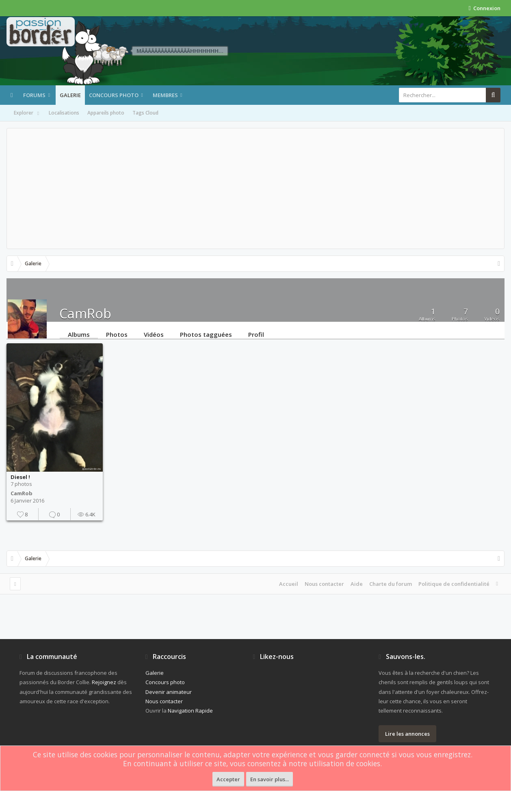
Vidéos (154, 334)
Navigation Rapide (190, 710)
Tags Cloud (145, 112)
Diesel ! (20, 477)
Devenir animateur (168, 692)
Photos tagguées (206, 334)
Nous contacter (324, 583)
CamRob (21, 493)
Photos (117, 334)
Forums (34, 95)
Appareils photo (105, 112)
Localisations (64, 112)
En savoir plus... (269, 779)
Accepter (228, 779)
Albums (79, 334)
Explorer (27, 113)
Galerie (70, 95)
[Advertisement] (255, 188)
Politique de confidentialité (453, 583)
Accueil (288, 583)
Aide (357, 583)
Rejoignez (104, 682)
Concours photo (114, 95)
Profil (256, 334)
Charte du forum (390, 583)
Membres (165, 95)
